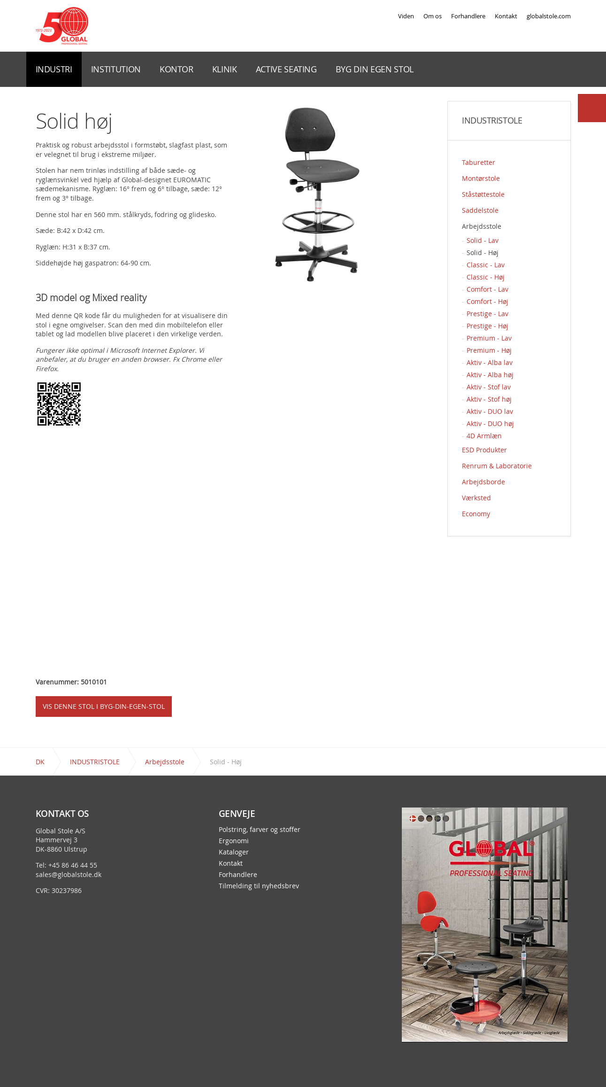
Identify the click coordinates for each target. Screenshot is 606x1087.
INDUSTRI (54, 69)
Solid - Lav (483, 240)
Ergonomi (234, 841)
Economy (476, 513)
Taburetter (478, 162)
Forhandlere (468, 16)
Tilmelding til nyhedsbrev (259, 886)
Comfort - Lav (487, 289)
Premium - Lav (489, 338)
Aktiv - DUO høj (490, 423)
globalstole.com (549, 16)
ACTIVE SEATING (286, 69)
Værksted (476, 497)
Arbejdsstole (481, 226)
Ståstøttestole (483, 194)
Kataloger (234, 852)
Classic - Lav (486, 264)
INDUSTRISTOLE (492, 121)
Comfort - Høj (487, 301)
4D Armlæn (484, 435)
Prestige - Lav (487, 313)
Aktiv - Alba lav (490, 362)
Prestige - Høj (487, 325)
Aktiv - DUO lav (490, 411)
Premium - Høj (489, 350)
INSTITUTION (116, 69)
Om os (432, 16)
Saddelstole (480, 210)
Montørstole (481, 178)
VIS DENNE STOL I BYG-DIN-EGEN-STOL (104, 706)
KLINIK (224, 69)
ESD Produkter (484, 449)
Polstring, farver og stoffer (259, 829)
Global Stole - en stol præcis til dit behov (62, 26)
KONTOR (176, 69)
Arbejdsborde (483, 481)
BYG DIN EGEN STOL (375, 69)
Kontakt (506, 16)
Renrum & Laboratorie (497, 465)
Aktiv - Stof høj (489, 399)
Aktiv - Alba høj (490, 374)
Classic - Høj (486, 276)
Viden (406, 16)
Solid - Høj (483, 252)
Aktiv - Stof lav (489, 386)
